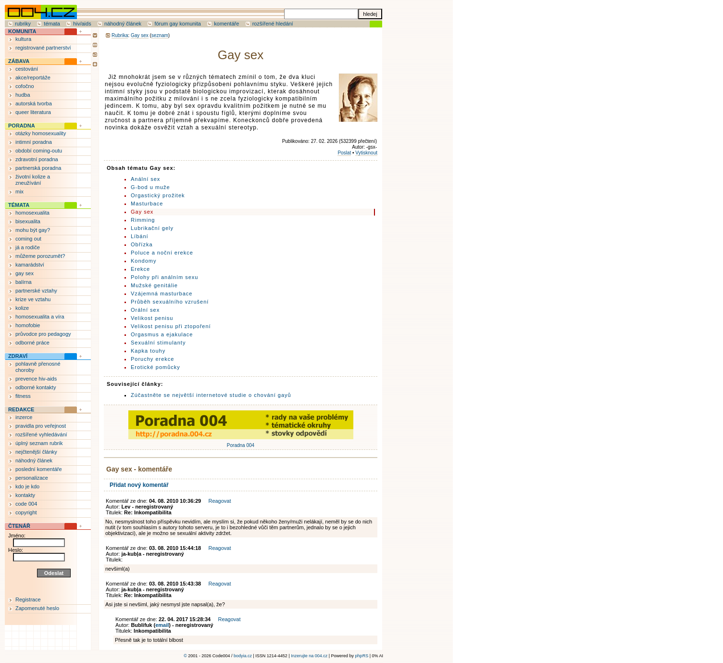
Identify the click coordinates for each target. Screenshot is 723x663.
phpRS (362, 655)
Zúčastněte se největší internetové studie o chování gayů (211, 395)
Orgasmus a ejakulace (162, 334)
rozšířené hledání (272, 23)
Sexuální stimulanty (158, 342)
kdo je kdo (27, 486)
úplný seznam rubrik (38, 443)
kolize (22, 308)
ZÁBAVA (18, 61)
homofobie (27, 325)
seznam (159, 35)
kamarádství (29, 265)
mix (19, 191)
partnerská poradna (38, 168)
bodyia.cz (243, 655)
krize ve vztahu (32, 299)
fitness (23, 396)
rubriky (23, 23)
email (162, 625)
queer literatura (33, 112)
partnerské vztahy (36, 290)
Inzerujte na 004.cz (309, 655)
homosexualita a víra (39, 316)
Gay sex (140, 35)
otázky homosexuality (40, 133)
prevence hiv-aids (36, 379)
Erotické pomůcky (155, 367)
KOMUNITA (22, 31)
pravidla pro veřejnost (40, 426)
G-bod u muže (150, 187)
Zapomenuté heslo (37, 608)
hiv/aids (82, 23)
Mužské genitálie (154, 285)
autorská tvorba (33, 103)
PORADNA (21, 125)
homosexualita (32, 213)
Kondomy (143, 261)
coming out (28, 239)
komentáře (226, 23)
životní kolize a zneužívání (32, 180)
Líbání (140, 236)
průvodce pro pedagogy (43, 334)
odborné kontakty (35, 387)
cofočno (24, 86)
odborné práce (32, 342)
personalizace (31, 478)
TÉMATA (18, 205)
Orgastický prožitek (158, 195)
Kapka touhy (148, 351)
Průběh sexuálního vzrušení (170, 302)
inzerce (23, 417)
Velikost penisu (152, 318)
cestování (26, 69)
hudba (22, 95)
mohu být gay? (32, 230)
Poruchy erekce (152, 359)
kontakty (25, 495)
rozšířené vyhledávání (41, 434)
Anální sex (145, 179)
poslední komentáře (38, 469)
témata (52, 23)
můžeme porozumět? (40, 256)
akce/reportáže (32, 77)
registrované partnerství (43, 48)
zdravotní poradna (36, 159)
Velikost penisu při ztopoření (171, 326)
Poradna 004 (240, 442)
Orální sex (145, 310)
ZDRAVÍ (17, 356)
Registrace (28, 599)
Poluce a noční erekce (162, 252)
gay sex (24, 273)
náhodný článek (122, 23)
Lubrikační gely (152, 228)
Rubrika (120, 35)
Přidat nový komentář (139, 485)
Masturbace (147, 203)
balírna (23, 282)
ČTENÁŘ (19, 526)
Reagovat (219, 501)
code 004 (26, 504)
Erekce (140, 269)
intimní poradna (33, 142)
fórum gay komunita (177, 23)
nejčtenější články (36, 452)
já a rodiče (27, 247)
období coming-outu (38, 150)
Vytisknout (366, 152)
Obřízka (142, 244)
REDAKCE (21, 409)
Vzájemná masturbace (161, 293)
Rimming (143, 220)
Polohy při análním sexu (164, 277)
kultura (23, 39)
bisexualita (27, 221)
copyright (26, 512)
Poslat (344, 152)
